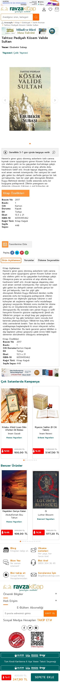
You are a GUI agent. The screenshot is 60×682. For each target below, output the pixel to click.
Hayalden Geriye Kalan (14, 511)
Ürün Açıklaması (11, 260)
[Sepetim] (56, 9)
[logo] (18, 10)
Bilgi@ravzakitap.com (49, 575)
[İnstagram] (36, 627)
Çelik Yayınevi (15, 53)
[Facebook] (24, 627)
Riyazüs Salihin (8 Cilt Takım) (46, 428)
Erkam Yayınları (46, 438)
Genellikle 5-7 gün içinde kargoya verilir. (29, 152)
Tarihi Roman (38, 22)
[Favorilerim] (50, 9)
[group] (30, 98)
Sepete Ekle (44, 677)
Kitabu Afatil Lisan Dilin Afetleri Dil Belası (14, 428)
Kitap (17, 22)
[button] (30, 143)
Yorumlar (29, 260)
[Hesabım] (44, 9)
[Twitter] (30, 627)
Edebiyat (26, 22)
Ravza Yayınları (14, 438)
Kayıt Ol (50, 613)
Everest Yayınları (45, 519)
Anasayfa (7, 22)
